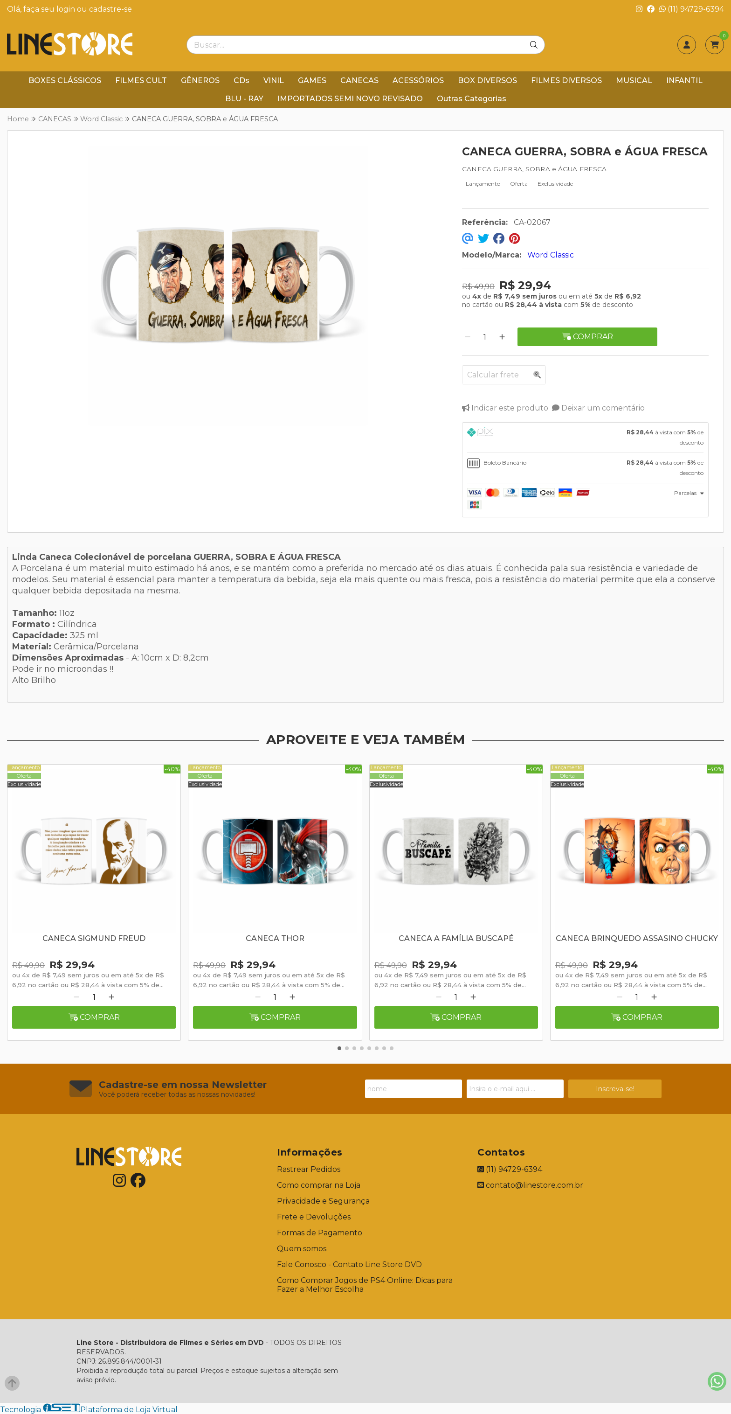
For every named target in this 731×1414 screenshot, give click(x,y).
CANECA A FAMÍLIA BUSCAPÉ (456, 938)
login (66, 9)
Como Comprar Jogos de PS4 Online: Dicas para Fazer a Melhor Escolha (365, 1285)
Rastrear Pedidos (308, 1169)
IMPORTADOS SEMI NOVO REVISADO (350, 98)
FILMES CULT (141, 80)
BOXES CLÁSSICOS (64, 80)
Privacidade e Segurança (323, 1201)
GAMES (312, 80)
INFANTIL (684, 80)
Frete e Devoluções (314, 1216)
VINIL (273, 80)
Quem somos (301, 1248)
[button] (339, 1048)
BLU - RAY (244, 98)
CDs (241, 80)
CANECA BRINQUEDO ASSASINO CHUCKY (637, 938)
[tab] (585, 438)
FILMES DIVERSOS (566, 80)
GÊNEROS (200, 80)
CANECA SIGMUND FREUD (93, 938)
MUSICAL (634, 80)
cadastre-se (110, 9)
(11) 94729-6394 (691, 9)
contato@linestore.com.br (530, 1185)
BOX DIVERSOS (487, 80)
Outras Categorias (471, 98)
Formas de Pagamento (319, 1232)
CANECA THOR (275, 938)
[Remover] (467, 337)
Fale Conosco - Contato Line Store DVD (349, 1264)
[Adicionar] (502, 337)
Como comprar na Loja (318, 1185)
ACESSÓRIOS (418, 80)
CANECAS (359, 80)
